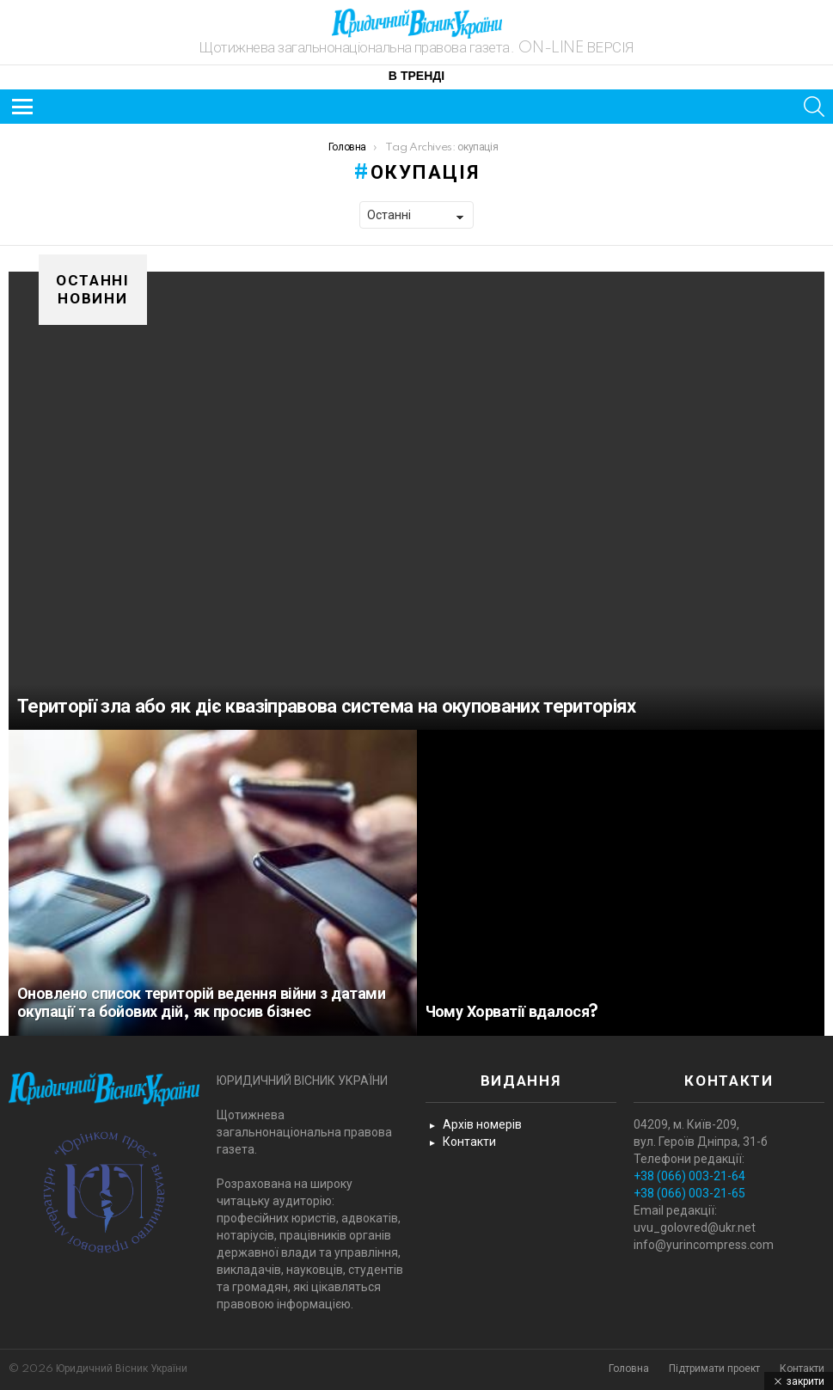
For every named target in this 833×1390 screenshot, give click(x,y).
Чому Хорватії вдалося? (512, 1012)
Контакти (469, 1141)
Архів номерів (482, 1124)
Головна (629, 1369)
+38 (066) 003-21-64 (689, 1176)
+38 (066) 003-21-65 (689, 1193)
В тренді (416, 76)
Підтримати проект (714, 1369)
